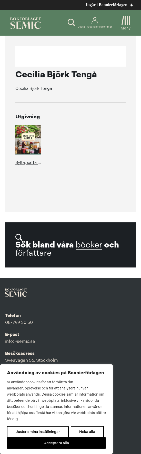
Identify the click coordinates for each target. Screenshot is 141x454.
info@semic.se (20, 341)
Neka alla (87, 432)
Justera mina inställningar (38, 432)
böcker (89, 245)
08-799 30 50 (19, 322)
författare (33, 253)
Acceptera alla (56, 443)
